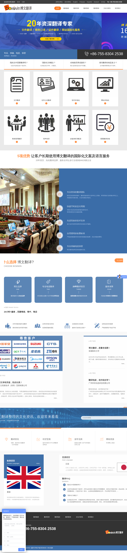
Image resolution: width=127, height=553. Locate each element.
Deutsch (96, 2)
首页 (57, 8)
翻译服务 (66, 8)
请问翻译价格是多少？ (108, 63)
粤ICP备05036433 (41, 548)
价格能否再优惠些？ (78, 63)
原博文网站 (59, 2)
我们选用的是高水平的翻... (78, 65)
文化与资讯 (107, 8)
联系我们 (118, 8)
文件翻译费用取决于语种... (108, 65)
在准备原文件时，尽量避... (48, 65)
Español (89, 2)
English (75, 2)
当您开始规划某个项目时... (19, 65)
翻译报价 (86, 8)
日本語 (103, 2)
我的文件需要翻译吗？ (19, 63)
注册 (23, 2)
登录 (18, 2)
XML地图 (50, 548)
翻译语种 (76, 8)
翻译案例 (96, 8)
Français (82, 2)
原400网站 (68, 2)
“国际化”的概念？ (48, 63)
